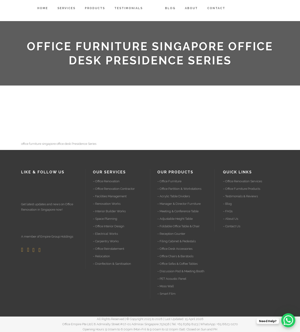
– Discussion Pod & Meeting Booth (180, 271)
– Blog (227, 203)
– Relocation (101, 256)
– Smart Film (166, 293)
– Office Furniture (169, 181)
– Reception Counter (171, 233)
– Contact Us (231, 226)
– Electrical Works (105, 233)
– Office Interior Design (108, 226)
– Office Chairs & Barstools (175, 256)
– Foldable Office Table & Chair (178, 226)
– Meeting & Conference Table (178, 211)
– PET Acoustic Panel (171, 278)
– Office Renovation (106, 181)
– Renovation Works (106, 203)
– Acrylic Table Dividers (173, 196)
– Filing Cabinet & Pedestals (176, 241)
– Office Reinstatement (108, 248)
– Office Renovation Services (242, 181)
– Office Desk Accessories (174, 248)
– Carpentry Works (106, 241)
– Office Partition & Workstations (179, 188)
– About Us (230, 218)
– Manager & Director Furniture (179, 203)
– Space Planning (105, 218)
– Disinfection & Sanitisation (112, 263)
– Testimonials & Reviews (240, 196)
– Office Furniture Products (241, 188)
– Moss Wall (165, 286)
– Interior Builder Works (109, 211)
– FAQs (227, 211)
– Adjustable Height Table (175, 218)
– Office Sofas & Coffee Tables (177, 263)
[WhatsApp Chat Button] (288, 320)
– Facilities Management (110, 196)
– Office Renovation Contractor (114, 188)
